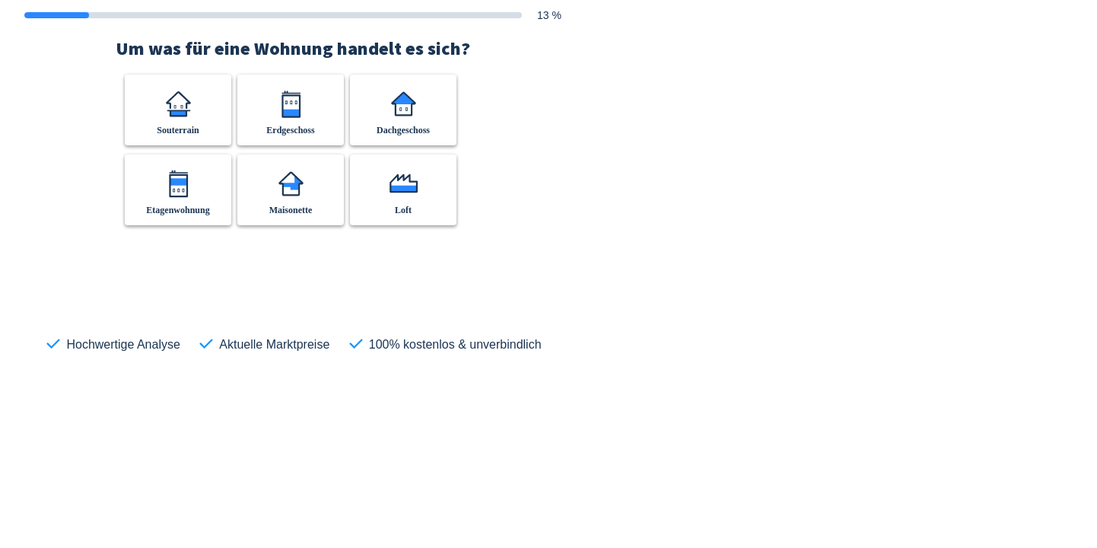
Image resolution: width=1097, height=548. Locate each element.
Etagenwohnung (177, 210)
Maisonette (291, 210)
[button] (178, 110)
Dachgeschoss (403, 130)
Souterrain (178, 130)
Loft (403, 210)
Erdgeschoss (290, 130)
